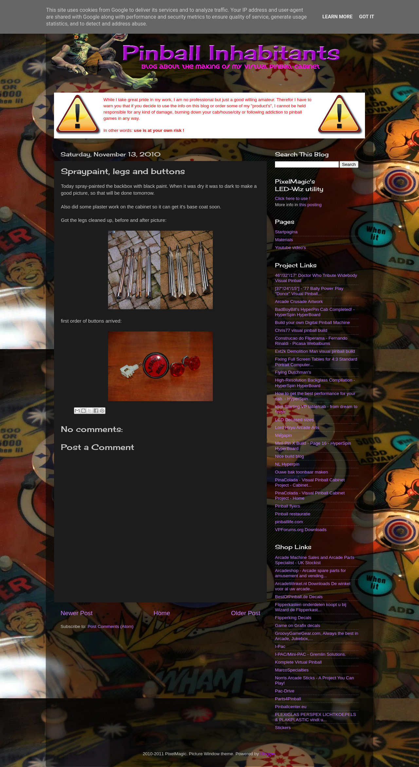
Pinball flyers (287, 506)
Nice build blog (289, 456)
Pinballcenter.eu (290, 706)
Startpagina (286, 231)
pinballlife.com (289, 521)
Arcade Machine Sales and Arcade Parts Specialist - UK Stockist (314, 560)
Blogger (267, 753)
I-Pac (280, 646)
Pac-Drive (284, 690)
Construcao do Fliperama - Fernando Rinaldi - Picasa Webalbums (311, 341)
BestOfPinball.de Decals (299, 596)
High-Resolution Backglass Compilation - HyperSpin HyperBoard (315, 383)
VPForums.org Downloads (301, 529)
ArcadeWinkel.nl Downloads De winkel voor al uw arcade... (312, 586)
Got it (366, 17)
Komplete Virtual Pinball (298, 662)
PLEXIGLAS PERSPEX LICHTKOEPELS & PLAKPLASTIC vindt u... (315, 717)
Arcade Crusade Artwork (299, 301)
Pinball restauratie (292, 513)
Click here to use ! (292, 198)
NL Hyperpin (287, 464)
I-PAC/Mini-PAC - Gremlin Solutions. (310, 654)
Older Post (245, 613)
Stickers (283, 727)
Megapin (283, 435)
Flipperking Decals (293, 617)
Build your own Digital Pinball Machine (312, 322)
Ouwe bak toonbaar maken (301, 472)
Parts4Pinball (288, 698)
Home (162, 613)
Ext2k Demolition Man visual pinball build (315, 351)
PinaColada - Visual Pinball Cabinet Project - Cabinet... (310, 482)
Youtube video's (290, 247)
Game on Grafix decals (297, 625)
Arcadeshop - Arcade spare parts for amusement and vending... (310, 573)
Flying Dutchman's (293, 372)
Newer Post (77, 613)
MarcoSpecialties (292, 670)
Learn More (337, 17)
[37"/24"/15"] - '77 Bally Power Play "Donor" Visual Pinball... (309, 291)
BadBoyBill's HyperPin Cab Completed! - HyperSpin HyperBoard (315, 312)
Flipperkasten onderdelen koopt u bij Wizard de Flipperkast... (310, 607)
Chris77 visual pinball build (301, 330)
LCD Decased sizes (294, 419)
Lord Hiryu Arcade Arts (297, 427)
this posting (310, 204)
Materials (284, 239)
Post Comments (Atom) (111, 626)
